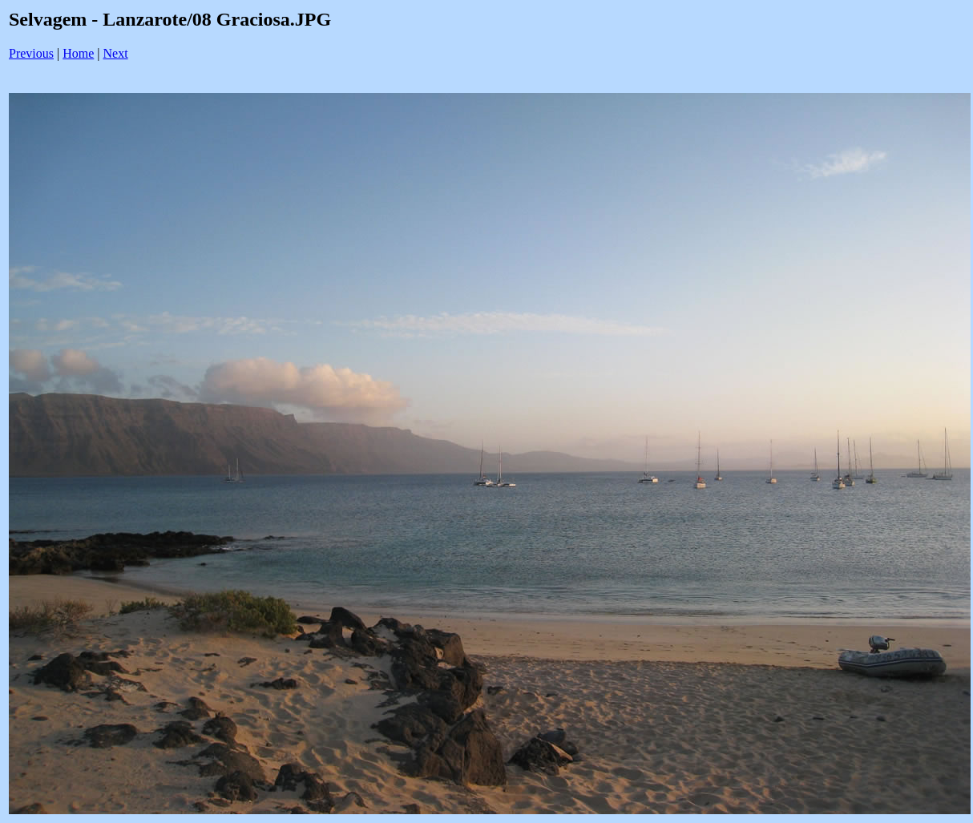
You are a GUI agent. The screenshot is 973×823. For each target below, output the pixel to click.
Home (78, 53)
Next (115, 53)
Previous (31, 53)
